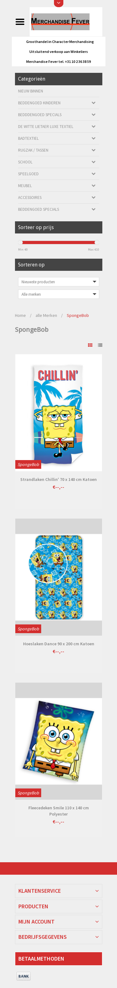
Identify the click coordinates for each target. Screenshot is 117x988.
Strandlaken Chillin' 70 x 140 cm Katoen (58, 479)
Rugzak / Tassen (33, 150)
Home (20, 315)
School (25, 162)
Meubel (25, 185)
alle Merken (46, 315)
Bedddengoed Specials (39, 114)
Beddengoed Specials (38, 209)
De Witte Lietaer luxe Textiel (45, 126)
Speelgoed (28, 173)
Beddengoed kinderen (39, 103)
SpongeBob (78, 315)
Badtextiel (28, 138)
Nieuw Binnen (30, 91)
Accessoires (29, 197)
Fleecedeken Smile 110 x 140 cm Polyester (58, 811)
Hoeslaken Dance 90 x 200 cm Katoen (58, 644)
